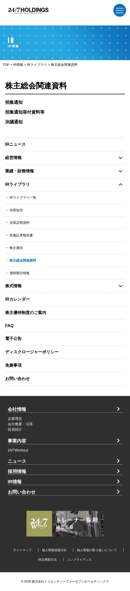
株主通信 (16, 248)
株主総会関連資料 (23, 260)
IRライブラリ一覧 (23, 197)
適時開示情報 (20, 273)
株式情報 (13, 286)
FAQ (9, 326)
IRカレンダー (17, 299)
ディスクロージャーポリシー (32, 352)
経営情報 (13, 157)
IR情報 (15, 481)
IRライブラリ (17, 184)
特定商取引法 (47, 559)
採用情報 (17, 471)
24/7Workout (18, 450)
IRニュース (15, 144)
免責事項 (13, 365)
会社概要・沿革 (20, 424)
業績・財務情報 (19, 171)
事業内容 (17, 441)
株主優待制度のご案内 (25, 312)
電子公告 (13, 338)
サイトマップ (22, 550)
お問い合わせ (17, 378)
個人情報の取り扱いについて (97, 550)
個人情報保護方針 (54, 550)
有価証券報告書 (21, 235)
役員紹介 (15, 429)
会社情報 (17, 409)
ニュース (17, 461)
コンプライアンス (79, 559)
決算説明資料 (20, 223)
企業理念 (15, 419)
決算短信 (16, 210)
